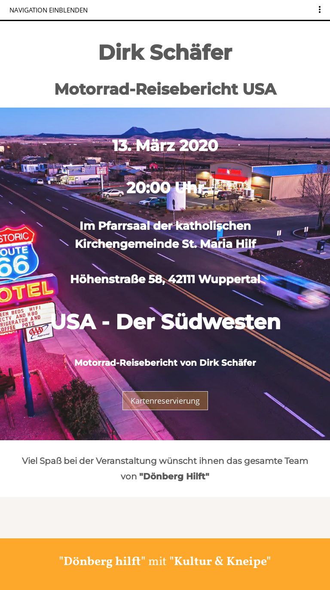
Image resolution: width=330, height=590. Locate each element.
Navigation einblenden (48, 10)
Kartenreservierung (165, 400)
